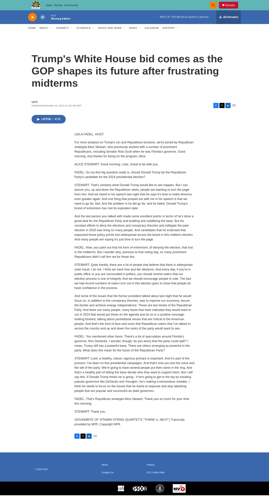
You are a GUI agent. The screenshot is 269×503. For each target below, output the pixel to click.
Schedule (83, 35)
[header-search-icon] (214, 9)
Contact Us (107, 480)
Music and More (110, 35)
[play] (32, 25)
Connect (62, 35)
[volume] (43, 25)
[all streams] (228, 25)
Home (32, 35)
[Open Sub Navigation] (51, 35)
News (133, 35)
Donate (232, 9)
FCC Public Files (156, 480)
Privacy (151, 472)
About (44, 35)
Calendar (151, 35)
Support (168, 35)
